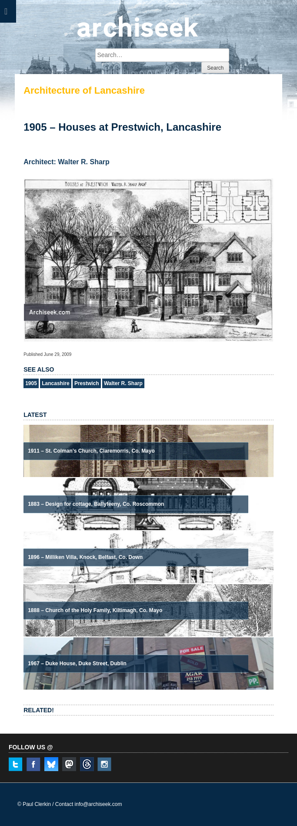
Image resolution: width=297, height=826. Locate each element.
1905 (31, 383)
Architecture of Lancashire (84, 90)
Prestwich (86, 383)
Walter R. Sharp (123, 383)
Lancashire (55, 383)
